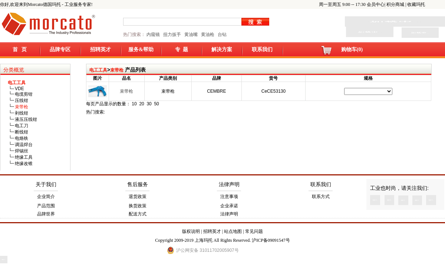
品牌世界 (46, 214)
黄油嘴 (191, 34)
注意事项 (229, 196)
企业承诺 (229, 205)
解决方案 (221, 49)
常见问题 (254, 231)
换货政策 (137, 205)
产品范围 (46, 205)
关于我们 (46, 184)
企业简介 (46, 196)
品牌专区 (60, 49)
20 (141, 103)
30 (148, 103)
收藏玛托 (416, 4)
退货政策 (137, 196)
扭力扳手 (172, 34)
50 (156, 103)
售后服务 (137, 184)
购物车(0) (352, 49)
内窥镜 (153, 34)
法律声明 (229, 184)
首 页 (20, 49)
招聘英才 (100, 49)
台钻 (222, 34)
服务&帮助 (141, 49)
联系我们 (262, 49)
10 (134, 103)
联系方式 (321, 196)
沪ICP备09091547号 (271, 240)
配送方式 (137, 214)
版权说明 (191, 231)
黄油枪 (207, 34)
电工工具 (98, 70)
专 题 (181, 49)
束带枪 (116, 70)
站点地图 (233, 231)
